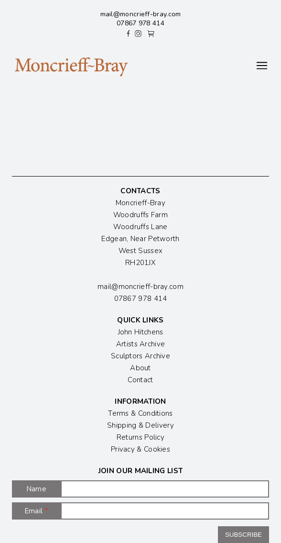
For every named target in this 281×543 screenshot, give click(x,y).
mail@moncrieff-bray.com (140, 14)
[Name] (165, 489)
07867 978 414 (140, 23)
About (140, 368)
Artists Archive (140, 344)
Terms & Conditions (140, 413)
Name (36, 489)
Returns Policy (140, 437)
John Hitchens (140, 332)
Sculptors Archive (140, 356)
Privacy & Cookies (140, 449)
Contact (140, 380)
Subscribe (243, 534)
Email (36, 511)
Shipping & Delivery (140, 425)
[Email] (165, 511)
